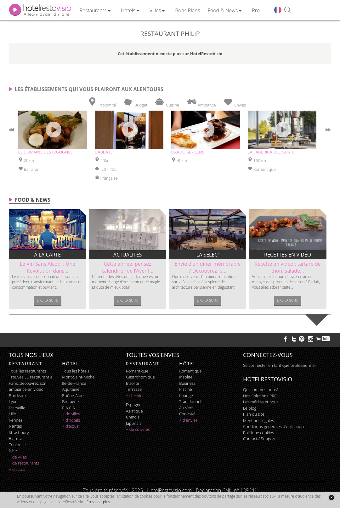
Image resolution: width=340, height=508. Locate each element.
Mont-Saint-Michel (78, 377)
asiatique (134, 411)
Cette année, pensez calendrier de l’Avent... (127, 267)
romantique (137, 371)
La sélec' (207, 254)
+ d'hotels (71, 420)
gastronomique (140, 377)
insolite (132, 383)
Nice (13, 450)
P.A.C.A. (69, 408)
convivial (187, 414)
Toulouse (17, 444)
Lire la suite (47, 300)
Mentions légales (258, 420)
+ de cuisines (138, 429)
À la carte (47, 254)
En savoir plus (98, 502)
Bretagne (70, 401)
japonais (133, 423)
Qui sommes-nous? (260, 389)
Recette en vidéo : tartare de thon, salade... (288, 267)
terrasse (134, 389)
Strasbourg (19, 432)
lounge (186, 395)
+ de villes (18, 457)
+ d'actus (17, 469)
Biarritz (15, 438)
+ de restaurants (24, 463)
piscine (185, 389)
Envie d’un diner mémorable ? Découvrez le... (207, 267)
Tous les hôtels (75, 371)
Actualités (127, 254)
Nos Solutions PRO (260, 396)
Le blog (249, 408)
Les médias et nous (261, 402)
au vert (186, 408)
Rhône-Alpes (73, 395)
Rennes (15, 420)
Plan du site (253, 414)
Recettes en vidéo (287, 254)
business (187, 383)
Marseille (17, 408)
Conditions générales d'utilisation (273, 426)
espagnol (134, 404)
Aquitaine (70, 389)
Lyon (13, 401)
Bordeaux (18, 395)
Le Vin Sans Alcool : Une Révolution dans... (47, 267)
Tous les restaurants (27, 371)
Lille (12, 414)
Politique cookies (258, 433)
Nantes (15, 426)
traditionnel (190, 401)
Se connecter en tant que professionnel (279, 365)
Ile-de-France (74, 383)
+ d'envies (135, 395)
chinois (132, 417)
